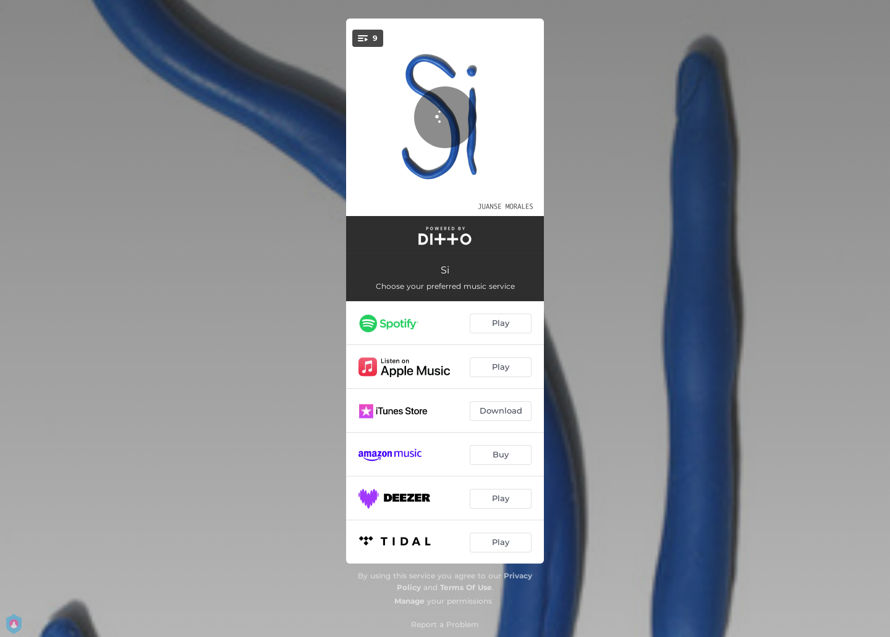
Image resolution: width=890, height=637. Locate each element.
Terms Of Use (466, 587)
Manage (409, 601)
